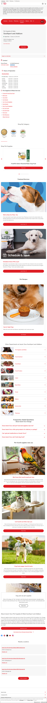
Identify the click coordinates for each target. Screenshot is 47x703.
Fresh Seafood (20, 356)
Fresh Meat (20, 363)
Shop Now (23, 47)
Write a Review (13, 66)
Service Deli (20, 406)
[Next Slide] (45, 159)
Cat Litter (5, 97)
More (42, 21)
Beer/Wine (20, 385)
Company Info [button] (23, 695)
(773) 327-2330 (5, 65)
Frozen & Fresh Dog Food (8, 93)
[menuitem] (5, 22)
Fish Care (5, 112)
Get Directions (6, 43)
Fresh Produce (20, 370)
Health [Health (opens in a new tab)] (7, 1)
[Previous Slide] (2, 159)
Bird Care (5, 95)
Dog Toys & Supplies (7, 106)
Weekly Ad (4, 652)
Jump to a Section (23, 56)
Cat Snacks (5, 100)
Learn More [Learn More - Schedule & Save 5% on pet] (27, 271)
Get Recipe (28, 334)
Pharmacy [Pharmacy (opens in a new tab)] (12, 1)
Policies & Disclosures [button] (23, 697)
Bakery (20, 399)
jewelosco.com (28, 628)
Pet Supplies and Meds (20, 349)
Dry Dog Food (6, 110)
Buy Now (28, 168)
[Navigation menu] (2, 4)
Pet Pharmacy (6, 115)
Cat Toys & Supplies (7, 102)
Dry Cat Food (6, 108)
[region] (23, 700)
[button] (42, 4)
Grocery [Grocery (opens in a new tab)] (3, 1)
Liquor (20, 377)
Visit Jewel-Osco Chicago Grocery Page (23, 632)
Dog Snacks (5, 104)
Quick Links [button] (23, 692)
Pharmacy (20, 413)
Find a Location (24, 678)
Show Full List (6, 117)
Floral (20, 392)
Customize (21, 700)
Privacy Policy (30, 700)
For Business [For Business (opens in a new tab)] (17, 1)
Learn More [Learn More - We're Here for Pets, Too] (27, 224)
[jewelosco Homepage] (4, 4)
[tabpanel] (23, 159)
